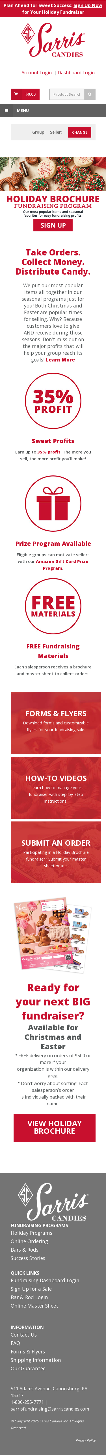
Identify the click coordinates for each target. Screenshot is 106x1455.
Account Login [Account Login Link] (36, 72)
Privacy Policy (86, 1440)
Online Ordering (29, 1242)
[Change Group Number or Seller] (79, 132)
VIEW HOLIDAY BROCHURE (54, 1127)
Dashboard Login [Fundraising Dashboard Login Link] (76, 72)
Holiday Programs (31, 1233)
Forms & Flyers (28, 1352)
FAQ (15, 1343)
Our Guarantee (28, 1369)
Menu (14, 110)
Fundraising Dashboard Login (45, 1281)
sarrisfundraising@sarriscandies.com (50, 1409)
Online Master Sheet (35, 1306)
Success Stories (28, 1258)
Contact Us (24, 1335)
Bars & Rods (24, 1250)
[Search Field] (66, 94)
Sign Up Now (87, 5)
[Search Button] (90, 94)
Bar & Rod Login (29, 1298)
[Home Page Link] (53, 40)
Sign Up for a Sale (31, 1289)
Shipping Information (36, 1360)
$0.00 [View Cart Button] (30, 94)
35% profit (48, 452)
